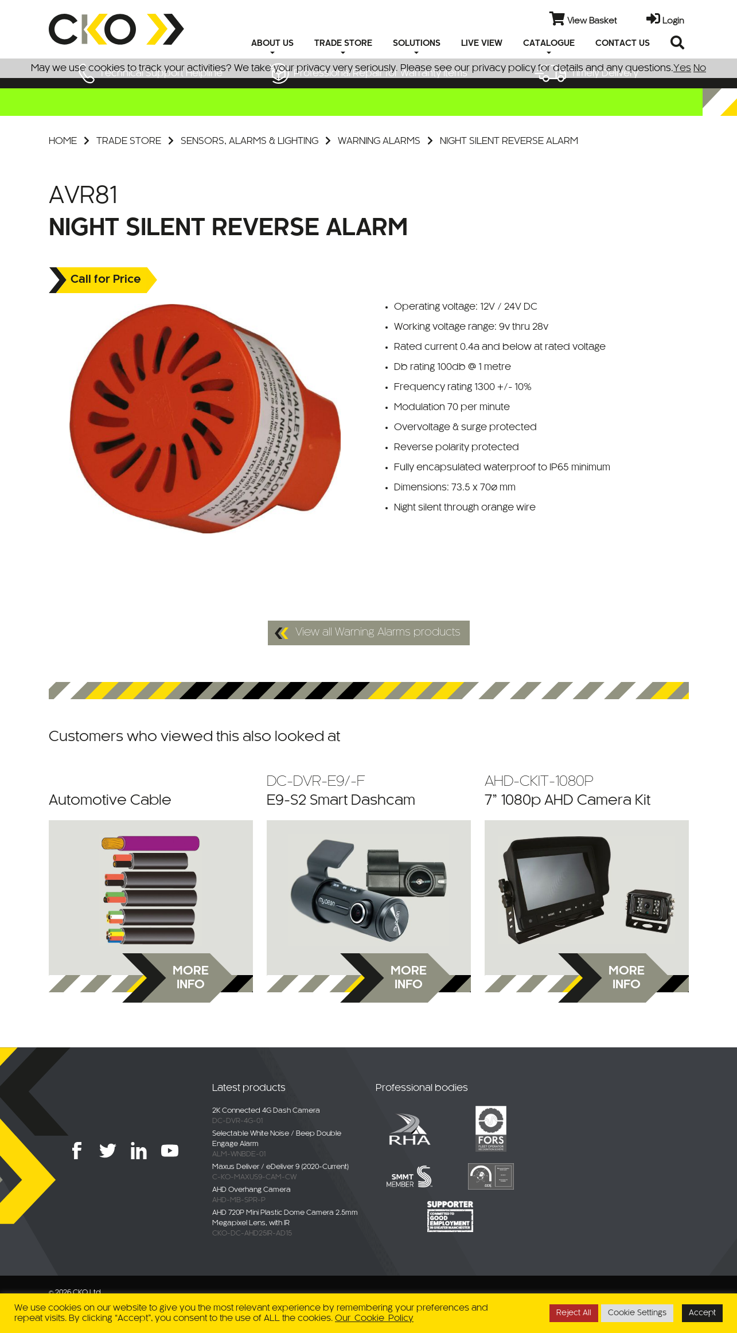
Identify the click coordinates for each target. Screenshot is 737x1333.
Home (63, 141)
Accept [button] (702, 1313)
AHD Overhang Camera (251, 1190)
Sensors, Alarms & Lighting (249, 141)
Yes (682, 68)
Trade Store (128, 141)
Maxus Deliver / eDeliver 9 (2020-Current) (280, 1167)
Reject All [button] (573, 1313)
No (699, 68)
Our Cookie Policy (374, 1318)
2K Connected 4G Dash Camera (266, 1111)
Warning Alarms (379, 141)
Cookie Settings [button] (637, 1313)
